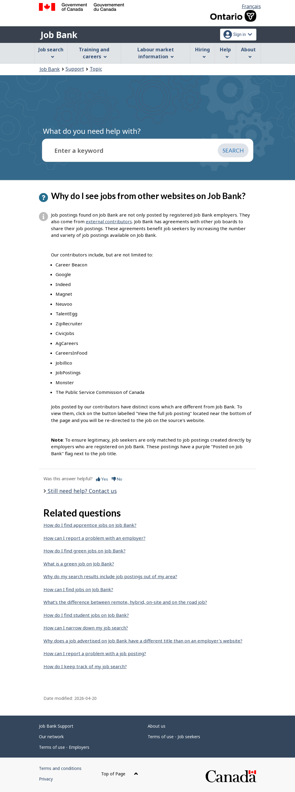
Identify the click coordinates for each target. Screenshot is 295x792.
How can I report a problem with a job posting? (94, 653)
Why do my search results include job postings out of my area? (110, 576)
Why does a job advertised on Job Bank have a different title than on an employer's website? (142, 641)
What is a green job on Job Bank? (78, 564)
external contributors (109, 221)
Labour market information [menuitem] (155, 53)
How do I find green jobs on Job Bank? (84, 551)
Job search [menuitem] (50, 52)
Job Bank (58, 34)
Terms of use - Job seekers (174, 736)
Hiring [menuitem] (202, 52)
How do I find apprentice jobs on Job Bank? (89, 525)
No (117, 478)
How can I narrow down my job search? (85, 628)
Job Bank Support (56, 726)
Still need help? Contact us (81, 490)
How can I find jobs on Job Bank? (78, 589)
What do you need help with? (92, 131)
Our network (51, 736)
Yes (102, 478)
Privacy (46, 779)
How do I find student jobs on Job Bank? (86, 615)
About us (156, 726)
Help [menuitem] (225, 52)
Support (75, 69)
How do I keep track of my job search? (85, 666)
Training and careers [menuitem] (94, 53)
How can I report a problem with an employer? (94, 538)
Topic (96, 69)
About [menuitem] (248, 52)
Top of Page (119, 774)
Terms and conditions (60, 768)
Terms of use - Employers (64, 747)
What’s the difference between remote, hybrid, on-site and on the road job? (125, 602)
